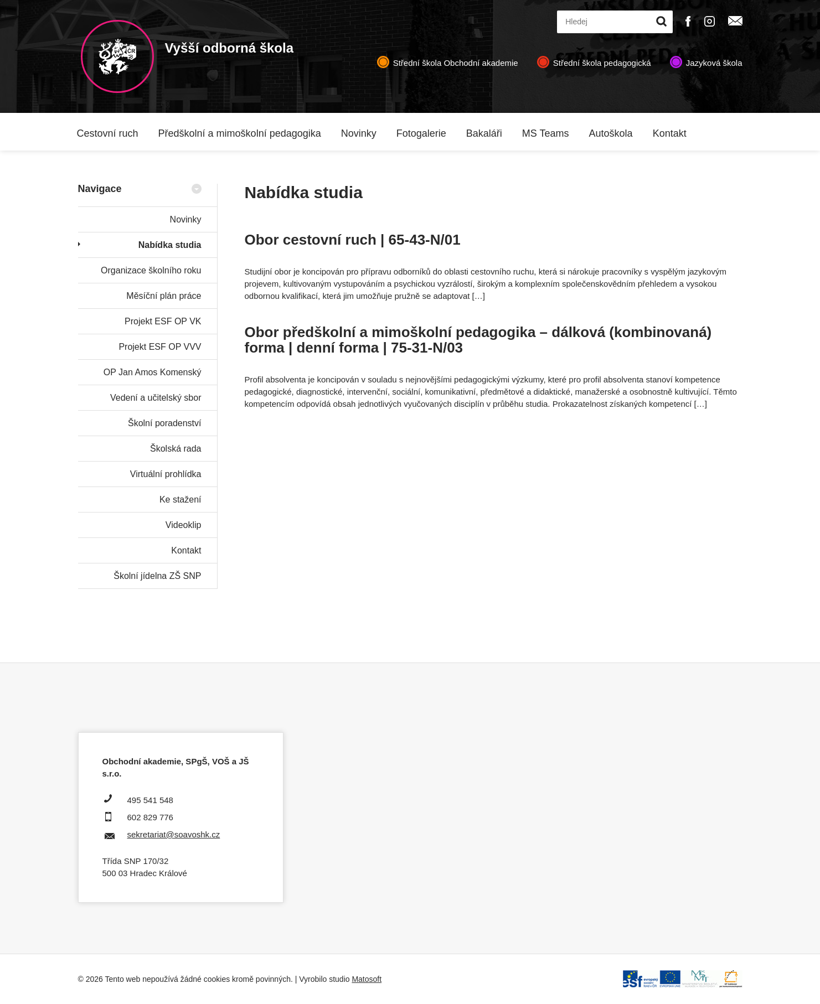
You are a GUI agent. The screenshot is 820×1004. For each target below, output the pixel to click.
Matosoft (366, 979)
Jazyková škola (714, 63)
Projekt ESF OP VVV (159, 346)
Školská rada (176, 448)
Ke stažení (180, 499)
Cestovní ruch (107, 133)
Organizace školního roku (151, 270)
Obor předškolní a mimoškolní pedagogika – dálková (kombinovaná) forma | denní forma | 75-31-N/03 (478, 340)
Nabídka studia (170, 245)
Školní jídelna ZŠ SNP (157, 576)
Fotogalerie (421, 133)
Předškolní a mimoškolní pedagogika (239, 133)
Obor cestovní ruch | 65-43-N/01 (353, 239)
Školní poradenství (165, 423)
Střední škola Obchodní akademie (455, 63)
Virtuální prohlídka (166, 474)
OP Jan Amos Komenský (153, 372)
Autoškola (611, 133)
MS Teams (545, 133)
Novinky (359, 133)
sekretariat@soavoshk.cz (173, 834)
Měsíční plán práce (163, 296)
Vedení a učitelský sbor (156, 397)
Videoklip (184, 525)
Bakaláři (484, 133)
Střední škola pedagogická (602, 63)
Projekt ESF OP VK (163, 321)
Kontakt (670, 133)
